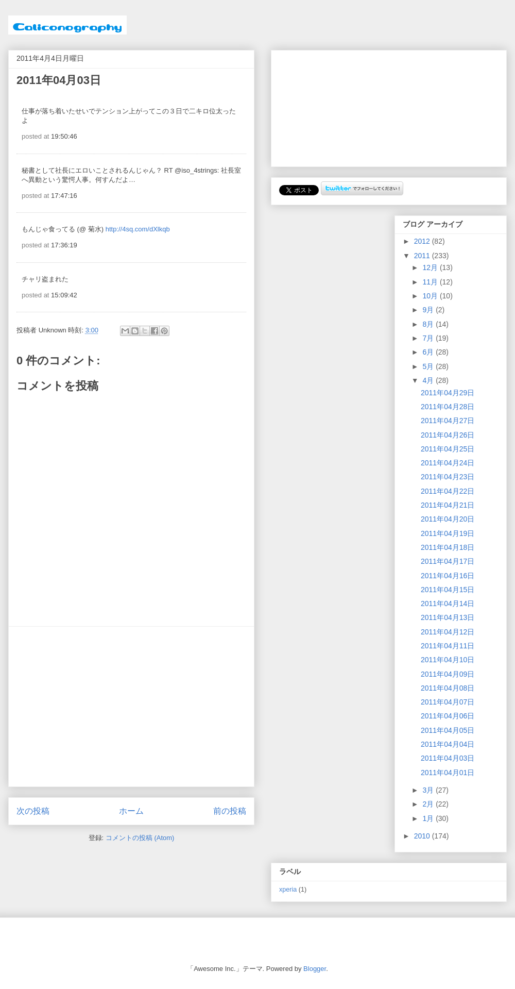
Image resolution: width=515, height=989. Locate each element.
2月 (429, 804)
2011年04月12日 (447, 632)
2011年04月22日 (447, 491)
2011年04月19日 (447, 533)
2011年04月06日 (447, 716)
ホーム (131, 811)
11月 (430, 282)
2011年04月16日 (447, 576)
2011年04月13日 (447, 617)
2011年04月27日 (447, 420)
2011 (423, 256)
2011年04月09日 (447, 674)
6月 (429, 352)
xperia (288, 889)
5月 (429, 366)
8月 (429, 324)
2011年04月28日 (447, 407)
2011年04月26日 (447, 435)
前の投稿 (229, 811)
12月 (430, 267)
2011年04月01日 (447, 772)
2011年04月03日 (447, 758)
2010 (423, 836)
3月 (429, 790)
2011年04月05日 (447, 730)
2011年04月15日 (447, 589)
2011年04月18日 (447, 547)
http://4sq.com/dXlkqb (138, 229)
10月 (430, 296)
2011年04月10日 (447, 660)
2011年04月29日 (447, 393)
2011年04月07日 (447, 702)
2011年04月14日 (447, 603)
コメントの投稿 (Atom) (140, 838)
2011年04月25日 (447, 449)
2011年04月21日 (447, 505)
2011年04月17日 (447, 561)
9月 (429, 310)
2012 (423, 241)
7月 (429, 338)
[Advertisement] (131, 706)
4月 (429, 380)
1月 (429, 818)
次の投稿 (32, 811)
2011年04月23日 (447, 477)
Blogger (314, 969)
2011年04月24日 (447, 463)
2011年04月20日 (447, 519)
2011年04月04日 (447, 744)
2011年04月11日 (447, 646)
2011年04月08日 (447, 688)
